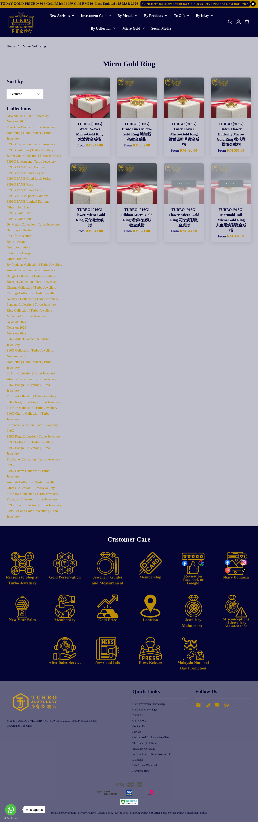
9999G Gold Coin (19, 219)
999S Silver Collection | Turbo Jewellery (34, 506)
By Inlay (204, 16)
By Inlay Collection (20, 231)
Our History (139, 721)
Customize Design (19, 254)
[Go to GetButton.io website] (11, 818)
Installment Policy (197, 813)
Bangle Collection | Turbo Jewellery (31, 277)
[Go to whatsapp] (10, 809)
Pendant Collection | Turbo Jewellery (32, 306)
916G (10, 432)
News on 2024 (16, 323)
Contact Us (138, 727)
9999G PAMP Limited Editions (28, 202)
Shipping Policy (139, 813)
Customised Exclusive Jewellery (151, 738)
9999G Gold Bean (19, 214)
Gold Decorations (19, 248)
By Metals (128, 16)
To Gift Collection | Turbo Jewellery (31, 374)
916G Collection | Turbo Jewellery (30, 351)
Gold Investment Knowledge (148, 704)
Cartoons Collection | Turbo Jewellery (32, 426)
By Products (155, 16)
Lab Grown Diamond (144, 766)
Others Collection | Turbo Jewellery (31, 489)
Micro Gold (133, 29)
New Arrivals (62, 16)
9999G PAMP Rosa (20, 185)
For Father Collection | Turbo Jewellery (33, 460)
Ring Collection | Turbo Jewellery (29, 311)
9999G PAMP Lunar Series (25, 191)
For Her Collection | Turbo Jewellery (31, 397)
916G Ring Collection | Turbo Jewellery (34, 403)
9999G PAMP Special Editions (27, 197)
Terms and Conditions (63, 813)
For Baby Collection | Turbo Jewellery (32, 494)
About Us (137, 716)
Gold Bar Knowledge (144, 710)
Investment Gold (96, 16)
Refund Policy (105, 813)
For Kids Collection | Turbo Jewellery (32, 500)
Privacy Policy (86, 813)
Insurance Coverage (143, 749)
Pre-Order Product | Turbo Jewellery (31, 128)
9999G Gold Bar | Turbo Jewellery (30, 151)
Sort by (15, 82)
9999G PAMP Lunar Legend (26, 174)
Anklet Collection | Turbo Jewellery (31, 271)
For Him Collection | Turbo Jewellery (32, 409)
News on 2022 (16, 334)
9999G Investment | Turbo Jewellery (31, 162)
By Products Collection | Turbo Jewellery (34, 265)
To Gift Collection (19, 237)
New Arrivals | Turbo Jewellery (28, 116)
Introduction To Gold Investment (151, 755)
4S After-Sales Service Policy (168, 813)
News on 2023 (16, 328)
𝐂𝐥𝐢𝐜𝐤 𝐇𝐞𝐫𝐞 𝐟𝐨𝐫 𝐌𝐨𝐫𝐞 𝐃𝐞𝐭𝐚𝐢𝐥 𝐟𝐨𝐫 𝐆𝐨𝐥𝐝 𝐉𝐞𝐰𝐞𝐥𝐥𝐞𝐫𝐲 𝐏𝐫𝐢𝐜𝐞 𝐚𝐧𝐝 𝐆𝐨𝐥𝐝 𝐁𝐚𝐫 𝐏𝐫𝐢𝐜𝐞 (195, 4)
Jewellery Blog (141, 771)
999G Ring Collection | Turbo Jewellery (34, 437)
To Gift (181, 16)
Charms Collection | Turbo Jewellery (31, 288)
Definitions (121, 813)
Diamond (137, 760)
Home (11, 47)
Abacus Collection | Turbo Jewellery (31, 380)
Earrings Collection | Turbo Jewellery (32, 294)
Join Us (136, 732)
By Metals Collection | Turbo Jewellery (33, 225)
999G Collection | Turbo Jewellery (30, 443)
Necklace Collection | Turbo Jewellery (32, 300)
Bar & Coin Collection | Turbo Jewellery (34, 157)
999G (10, 466)
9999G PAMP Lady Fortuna (26, 168)
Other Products (17, 260)
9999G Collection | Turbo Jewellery (31, 145)
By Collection (103, 29)
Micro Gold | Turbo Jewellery (27, 317)
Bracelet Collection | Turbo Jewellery (32, 283)
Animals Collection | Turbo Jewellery (32, 483)
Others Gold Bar (18, 208)
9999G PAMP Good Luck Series (29, 179)
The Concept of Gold (144, 744)
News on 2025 (16, 122)
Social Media (161, 29)
